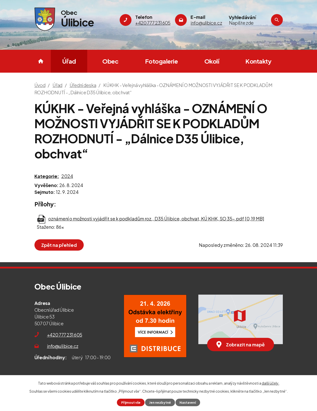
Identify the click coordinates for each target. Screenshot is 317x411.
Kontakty (258, 61)
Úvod (40, 61)
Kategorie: (46, 176)
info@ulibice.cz (62, 346)
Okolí (211, 61)
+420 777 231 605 (64, 335)
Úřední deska (83, 85)
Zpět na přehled (59, 245)
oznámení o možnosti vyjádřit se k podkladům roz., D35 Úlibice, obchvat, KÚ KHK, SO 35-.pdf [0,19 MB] (156, 218)
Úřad (69, 61)
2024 (67, 176)
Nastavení (187, 402)
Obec (110, 61)
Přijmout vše (131, 402)
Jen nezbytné (160, 402)
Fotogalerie (161, 61)
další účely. (270, 383)
